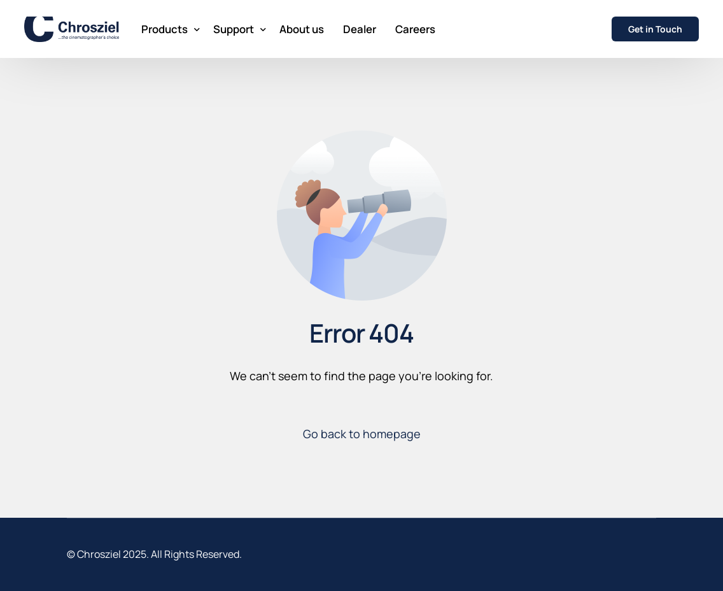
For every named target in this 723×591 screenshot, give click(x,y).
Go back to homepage (362, 433)
